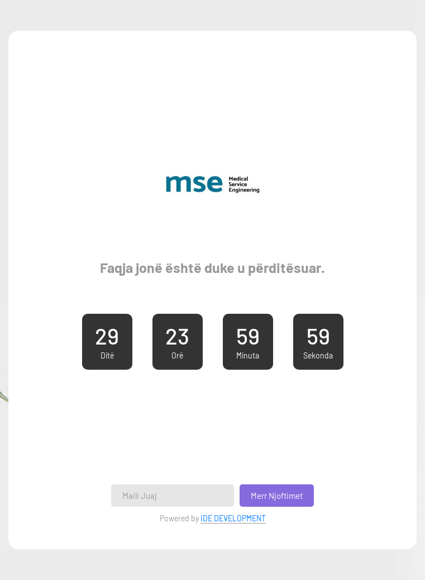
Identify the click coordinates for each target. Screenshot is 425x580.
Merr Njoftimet (277, 496)
